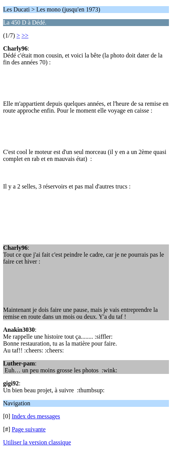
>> (24, 35)
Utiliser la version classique (37, 442)
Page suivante (29, 429)
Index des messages (36, 416)
